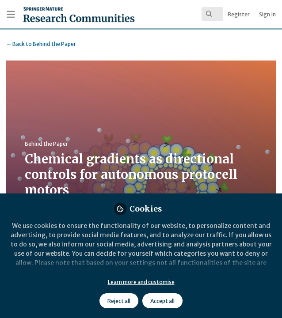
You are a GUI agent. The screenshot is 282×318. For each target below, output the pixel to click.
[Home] (57, 14)
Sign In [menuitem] (267, 14)
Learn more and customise (141, 282)
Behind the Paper (41, 44)
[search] (212, 14)
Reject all (118, 301)
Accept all (162, 301)
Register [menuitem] (239, 14)
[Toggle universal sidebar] (11, 14)
